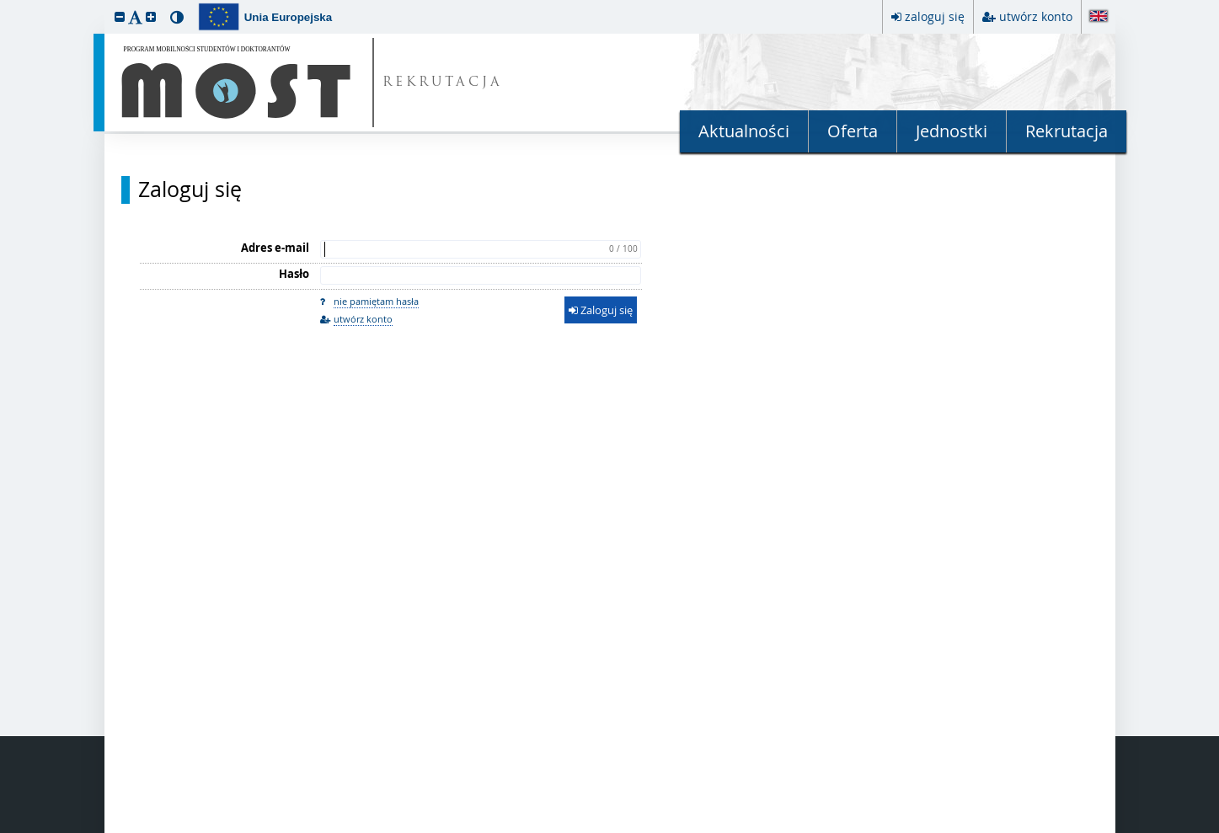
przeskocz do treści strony (4, 4)
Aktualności (743, 131)
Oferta (852, 131)
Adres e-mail (275, 247)
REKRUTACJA (442, 83)
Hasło (294, 273)
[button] (120, 16)
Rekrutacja (1066, 131)
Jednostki (951, 131)
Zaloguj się (190, 189)
